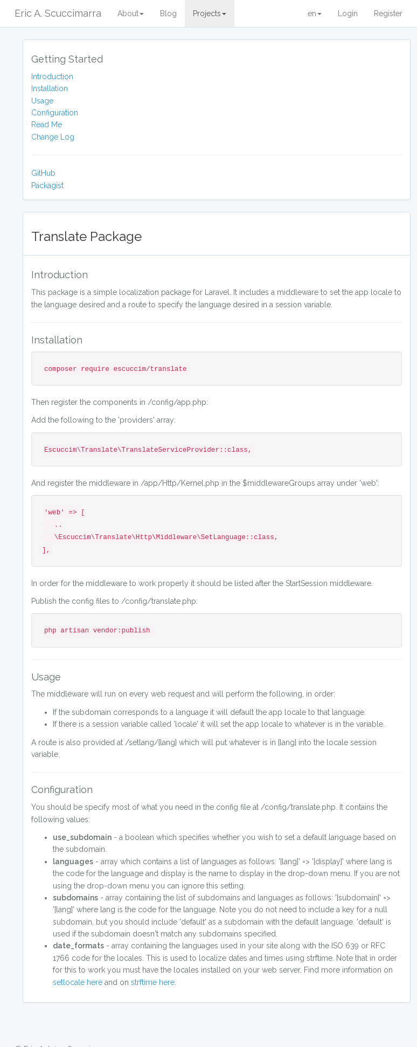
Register (388, 13)
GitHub (43, 173)
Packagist (47, 185)
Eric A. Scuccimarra (58, 13)
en (315, 13)
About (130, 13)
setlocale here (77, 982)
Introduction (52, 76)
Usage (42, 101)
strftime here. (153, 982)
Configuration (54, 112)
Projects (209, 13)
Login (348, 13)
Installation (49, 88)
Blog (168, 13)
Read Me (46, 124)
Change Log (52, 137)
